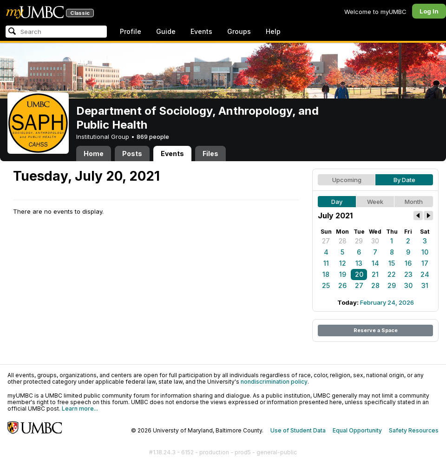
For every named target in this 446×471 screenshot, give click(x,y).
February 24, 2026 (387, 302)
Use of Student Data (298, 430)
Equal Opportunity (357, 430)
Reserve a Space (376, 330)
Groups (239, 31)
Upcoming (346, 179)
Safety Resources (414, 430)
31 (424, 285)
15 (391, 263)
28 (343, 241)
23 (408, 274)
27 (326, 241)
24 (424, 274)
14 (375, 263)
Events (201, 31)
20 (359, 274)
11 (326, 263)
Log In (429, 11)
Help (273, 31)
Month (414, 201)
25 (326, 285)
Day (336, 201)
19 (342, 274)
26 (342, 285)
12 (342, 263)
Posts (132, 153)
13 (358, 263)
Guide (166, 31)
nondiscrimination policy (274, 381)
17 (424, 263)
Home (94, 153)
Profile (130, 31)
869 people (153, 136)
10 (424, 252)
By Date (404, 179)
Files (210, 153)
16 (408, 263)
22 (391, 274)
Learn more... (80, 408)
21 (375, 274)
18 (325, 274)
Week (375, 201)
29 (359, 241)
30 (375, 241)
